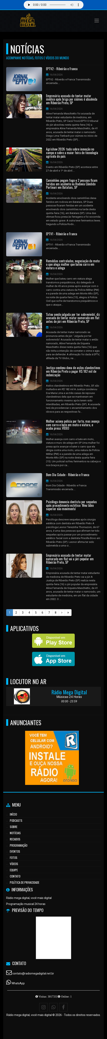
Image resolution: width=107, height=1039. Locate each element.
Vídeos (14, 863)
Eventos (15, 851)
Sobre (13, 826)
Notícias (15, 833)
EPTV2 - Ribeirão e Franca (62, 69)
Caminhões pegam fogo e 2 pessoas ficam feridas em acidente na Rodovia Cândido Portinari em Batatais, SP (71, 184)
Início (13, 814)
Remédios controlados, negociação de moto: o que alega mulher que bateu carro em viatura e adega (73, 264)
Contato (15, 876)
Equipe (14, 870)
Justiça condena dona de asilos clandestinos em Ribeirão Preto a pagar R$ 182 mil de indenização (73, 371)
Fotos (13, 857)
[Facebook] (63, 1007)
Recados (15, 839)
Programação (18, 845)
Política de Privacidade (24, 882)
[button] (96, 21)
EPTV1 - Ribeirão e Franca (61, 234)
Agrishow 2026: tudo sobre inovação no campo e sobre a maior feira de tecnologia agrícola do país (72, 152)
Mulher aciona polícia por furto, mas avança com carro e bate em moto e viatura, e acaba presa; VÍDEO (72, 425)
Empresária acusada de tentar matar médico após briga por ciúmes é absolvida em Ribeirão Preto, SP (71, 99)
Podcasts (16, 820)
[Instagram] (43, 1007)
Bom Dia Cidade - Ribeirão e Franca (67, 475)
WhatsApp (18, 983)
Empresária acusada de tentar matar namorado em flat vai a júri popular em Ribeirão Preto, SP (70, 559)
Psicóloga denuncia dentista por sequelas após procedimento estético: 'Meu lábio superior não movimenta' (71, 505)
